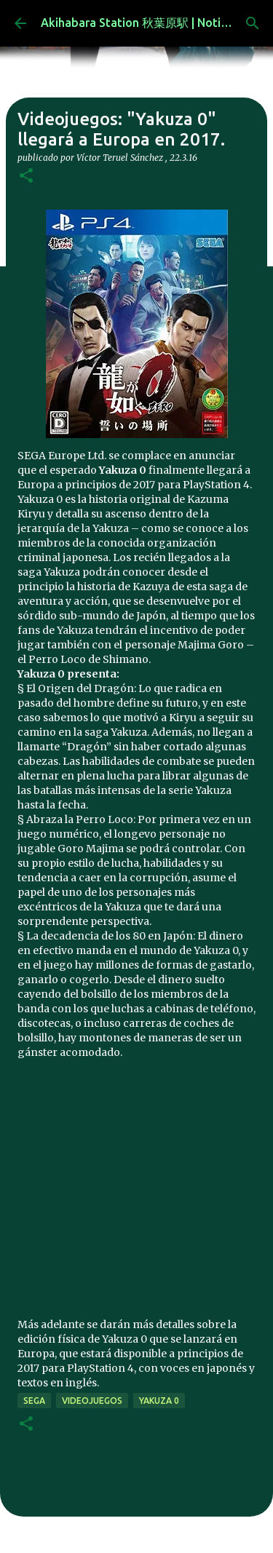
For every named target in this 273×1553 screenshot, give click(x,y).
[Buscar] (252, 23)
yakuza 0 (159, 1400)
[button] (26, 176)
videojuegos (92, 1400)
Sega (34, 1400)
